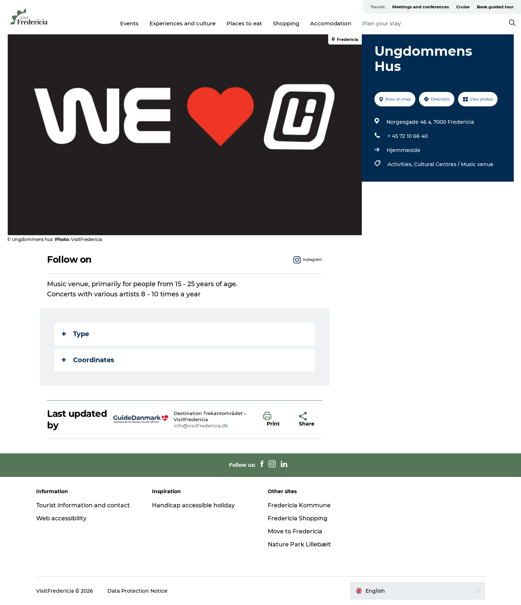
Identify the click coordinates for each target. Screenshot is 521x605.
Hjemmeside (403, 150)
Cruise (463, 6)
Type (75, 334)
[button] (275, 419)
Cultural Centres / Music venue (454, 164)
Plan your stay (381, 23)
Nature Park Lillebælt (299, 544)
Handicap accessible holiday (193, 505)
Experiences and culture (182, 23)
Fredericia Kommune (299, 505)
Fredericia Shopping (297, 518)
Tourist (377, 6)
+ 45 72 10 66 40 (407, 136)
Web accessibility (61, 518)
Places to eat (244, 23)
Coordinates (88, 360)
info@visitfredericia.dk (201, 425)
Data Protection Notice (137, 591)
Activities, (400, 164)
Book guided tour (495, 6)
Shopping (286, 23)
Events (129, 23)
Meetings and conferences (420, 6)
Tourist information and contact (83, 505)
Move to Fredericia (295, 531)
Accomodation (330, 23)
